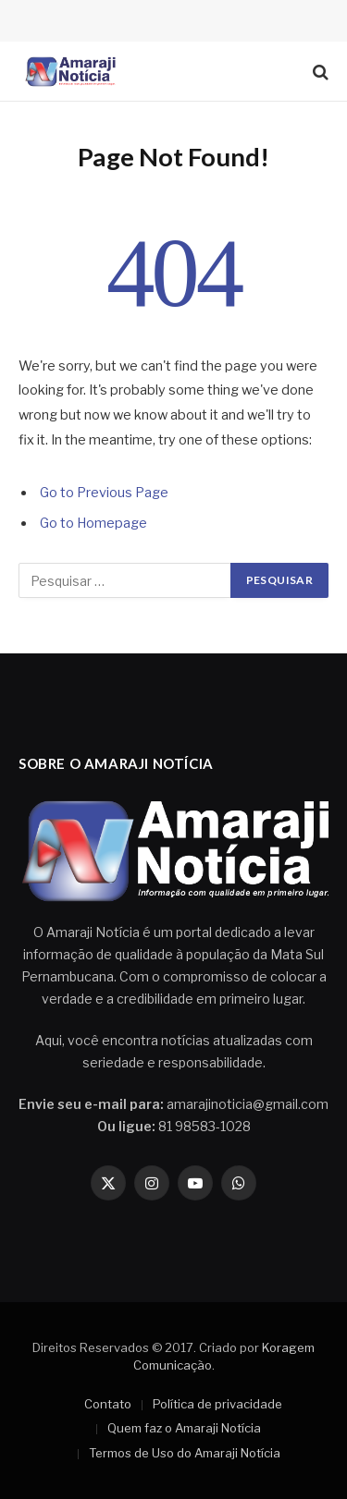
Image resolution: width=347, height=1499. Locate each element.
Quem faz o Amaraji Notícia (184, 1427)
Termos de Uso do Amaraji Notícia (184, 1452)
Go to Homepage (93, 523)
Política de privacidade (217, 1403)
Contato (107, 1403)
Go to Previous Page (104, 492)
